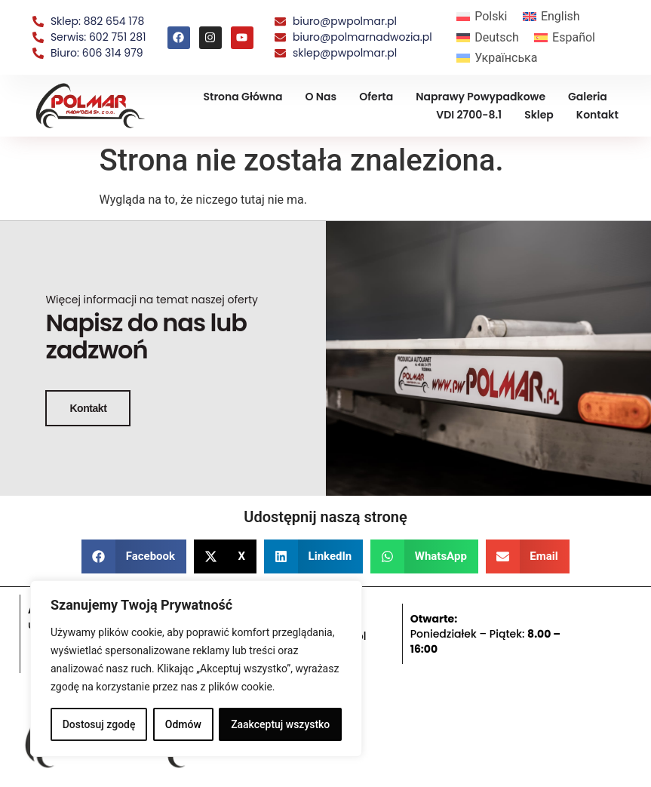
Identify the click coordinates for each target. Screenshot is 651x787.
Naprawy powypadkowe (480, 96)
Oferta (376, 96)
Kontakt (597, 114)
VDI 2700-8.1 (469, 114)
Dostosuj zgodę (99, 724)
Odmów (183, 724)
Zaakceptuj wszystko (280, 724)
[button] (133, 556)
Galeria (587, 96)
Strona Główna (243, 96)
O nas (320, 96)
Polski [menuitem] (490, 16)
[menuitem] (482, 16)
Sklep (539, 114)
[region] (196, 668)
